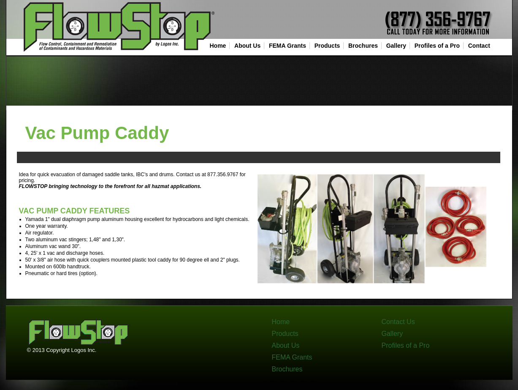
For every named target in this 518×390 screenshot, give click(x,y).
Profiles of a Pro (437, 45)
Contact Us (398, 321)
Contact (479, 45)
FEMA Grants (287, 45)
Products (327, 45)
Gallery (396, 45)
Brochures (363, 45)
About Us (247, 45)
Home (218, 45)
